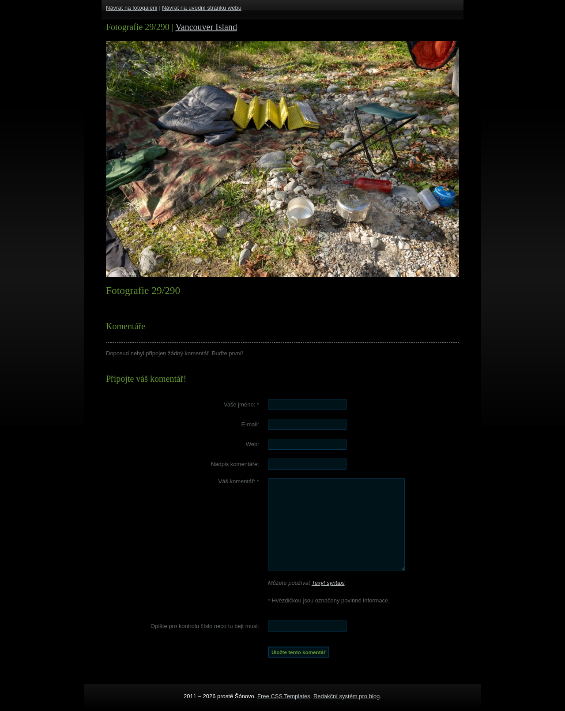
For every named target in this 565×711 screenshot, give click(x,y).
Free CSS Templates (283, 696)
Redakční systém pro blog (346, 696)
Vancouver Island (206, 27)
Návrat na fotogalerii (131, 7)
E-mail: (250, 424)
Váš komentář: (238, 481)
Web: (252, 444)
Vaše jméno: (241, 404)
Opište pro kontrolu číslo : (205, 626)
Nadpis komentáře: (235, 464)
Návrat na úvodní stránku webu (201, 7)
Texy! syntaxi (328, 582)
